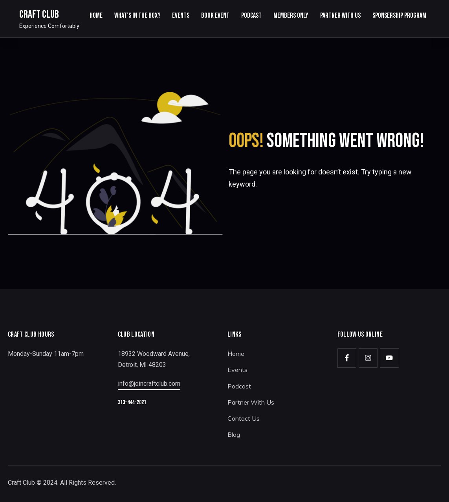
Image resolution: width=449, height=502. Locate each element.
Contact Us (243, 418)
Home (235, 353)
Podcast (239, 386)
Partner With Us (250, 402)
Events (237, 370)
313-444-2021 (132, 402)
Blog (233, 434)
